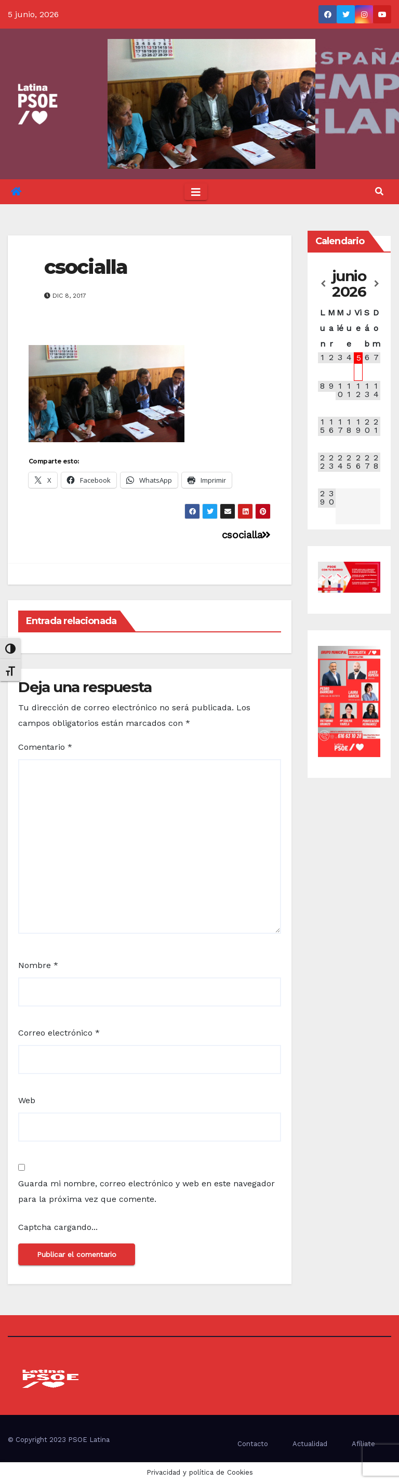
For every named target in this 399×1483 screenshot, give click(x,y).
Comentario (45, 747)
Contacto (252, 1444)
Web (26, 1100)
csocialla (85, 267)
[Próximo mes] (375, 284)
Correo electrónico (59, 1033)
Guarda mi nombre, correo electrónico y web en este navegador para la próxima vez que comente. (146, 1191)
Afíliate (363, 1444)
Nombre (38, 965)
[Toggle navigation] (195, 191)
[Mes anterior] (322, 284)
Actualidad (309, 1444)
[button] (379, 191)
